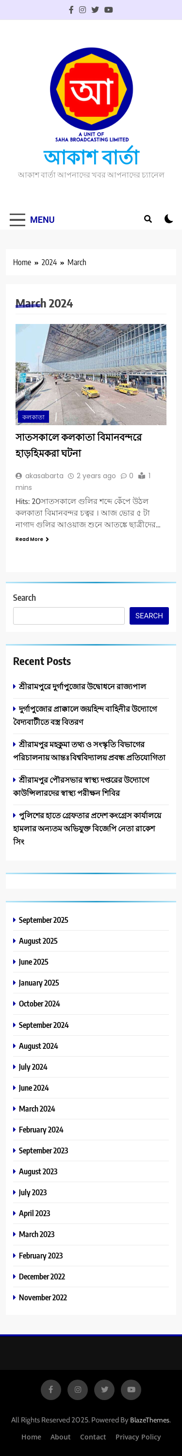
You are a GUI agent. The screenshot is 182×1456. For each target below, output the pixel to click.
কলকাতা (33, 417)
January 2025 (39, 982)
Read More (32, 539)
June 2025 (34, 961)
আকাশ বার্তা (91, 156)
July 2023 (33, 1192)
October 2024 (39, 1003)
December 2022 (42, 1276)
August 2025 (38, 940)
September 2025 (43, 920)
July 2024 (33, 1066)
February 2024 (41, 1129)
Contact (93, 1436)
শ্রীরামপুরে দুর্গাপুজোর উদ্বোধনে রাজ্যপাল (82, 686)
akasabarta (44, 476)
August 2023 (38, 1171)
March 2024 (37, 1108)
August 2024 (38, 1046)
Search (24, 597)
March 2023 (36, 1234)
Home (31, 1436)
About (60, 1436)
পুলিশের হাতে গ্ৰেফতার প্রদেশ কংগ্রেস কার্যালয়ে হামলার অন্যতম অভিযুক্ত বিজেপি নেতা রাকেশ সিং (87, 828)
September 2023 (43, 1150)
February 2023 (41, 1255)
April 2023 (34, 1213)
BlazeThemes (149, 1420)
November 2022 (43, 1297)
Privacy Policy (138, 1436)
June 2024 (34, 1087)
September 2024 (44, 1025)
